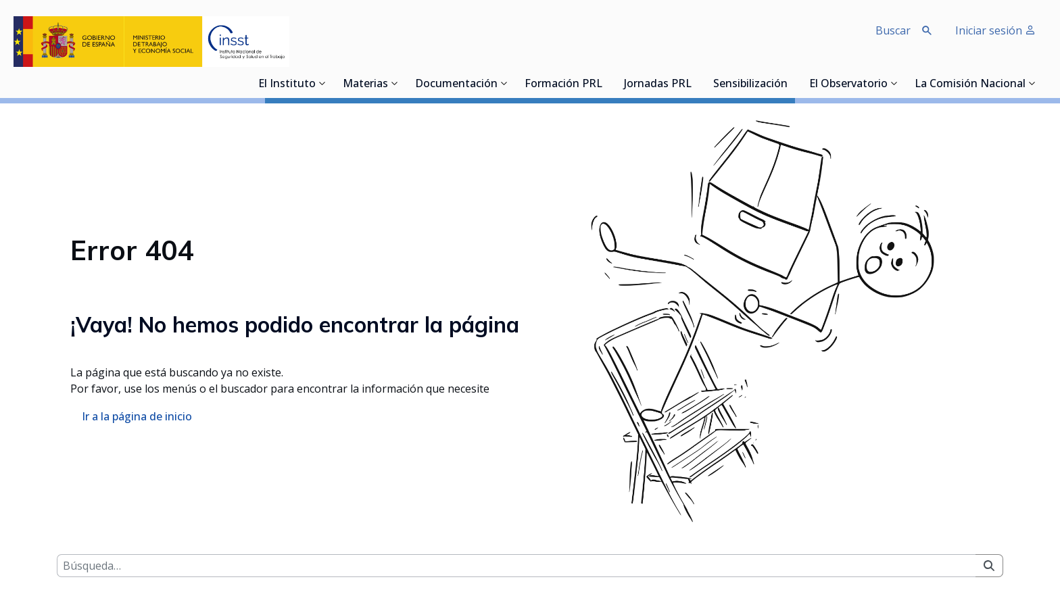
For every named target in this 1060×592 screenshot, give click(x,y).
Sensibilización (750, 84)
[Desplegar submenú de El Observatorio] (894, 83)
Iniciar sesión (995, 30)
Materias (365, 84)
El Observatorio (848, 84)
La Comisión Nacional (970, 84)
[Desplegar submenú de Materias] (395, 83)
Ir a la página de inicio (137, 416)
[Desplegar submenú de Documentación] (504, 83)
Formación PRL (563, 84)
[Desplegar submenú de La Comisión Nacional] (1032, 83)
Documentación (456, 84)
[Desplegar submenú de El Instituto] (322, 83)
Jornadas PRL (658, 84)
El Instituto (287, 84)
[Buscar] (516, 565)
